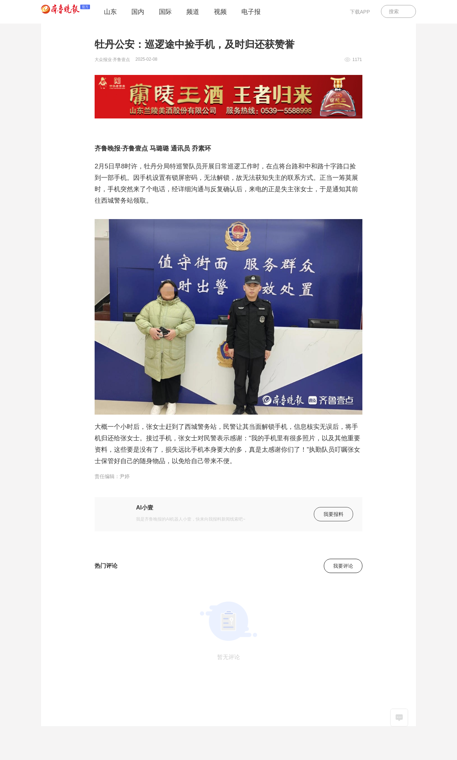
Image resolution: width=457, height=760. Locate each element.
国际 (165, 11)
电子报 (251, 11)
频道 (192, 11)
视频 (220, 11)
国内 (137, 11)
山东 (110, 11)
